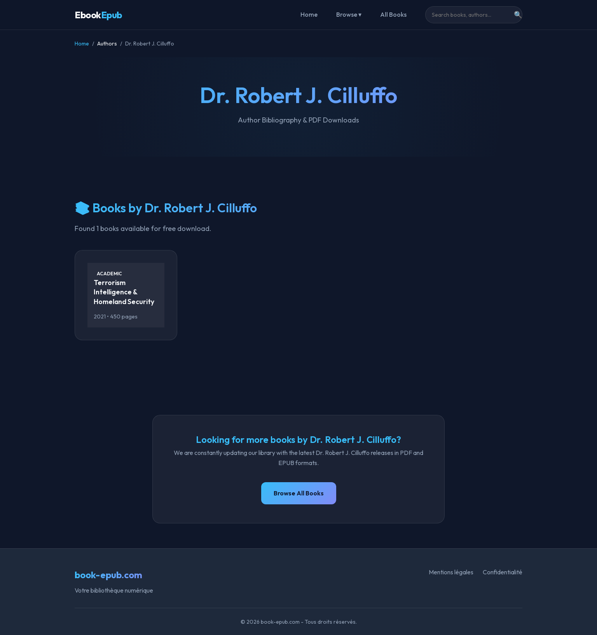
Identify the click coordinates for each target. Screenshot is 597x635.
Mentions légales (451, 572)
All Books (393, 14)
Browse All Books (299, 493)
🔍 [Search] (518, 15)
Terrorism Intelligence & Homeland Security (124, 292)
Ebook (98, 15)
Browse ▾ (348, 14)
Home (309, 14)
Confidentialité (502, 572)
